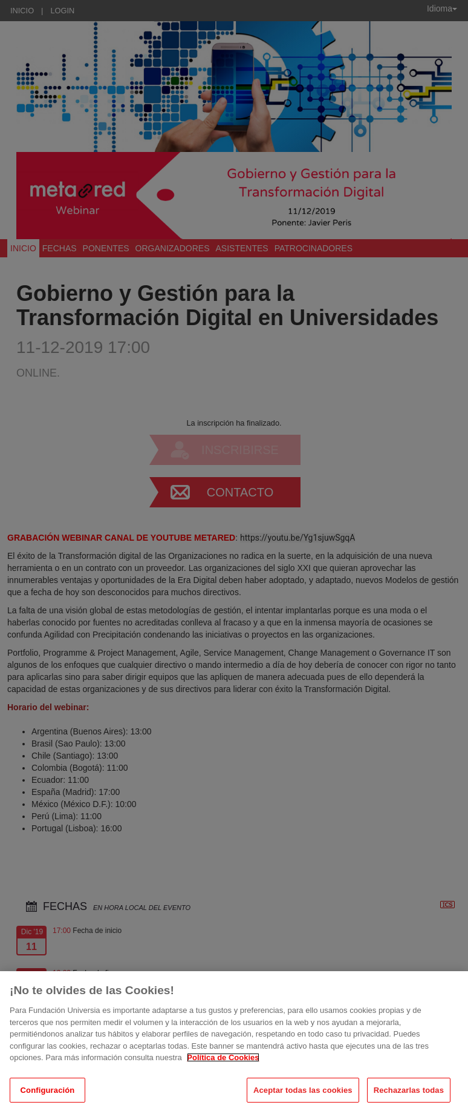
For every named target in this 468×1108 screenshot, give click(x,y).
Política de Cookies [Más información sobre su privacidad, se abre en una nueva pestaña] (223, 1065)
